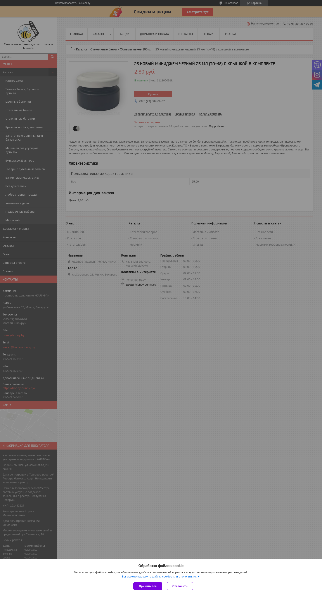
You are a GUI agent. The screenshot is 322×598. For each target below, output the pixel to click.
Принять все (148, 586)
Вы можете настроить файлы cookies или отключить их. (159, 576)
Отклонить (179, 586)
